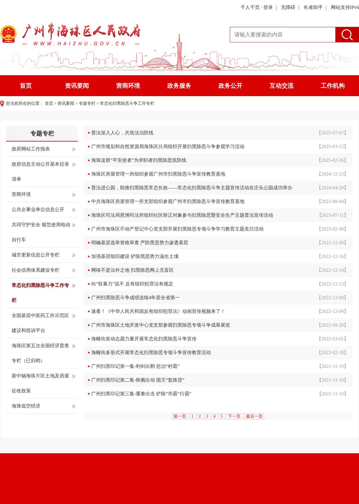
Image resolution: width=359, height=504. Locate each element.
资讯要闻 (77, 85)
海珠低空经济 (26, 405)
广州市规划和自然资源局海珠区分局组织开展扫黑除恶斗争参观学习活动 (167, 146)
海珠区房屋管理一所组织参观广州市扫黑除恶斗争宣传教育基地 (158, 173)
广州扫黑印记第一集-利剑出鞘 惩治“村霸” (135, 366)
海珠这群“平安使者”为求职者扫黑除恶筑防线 (138, 160)
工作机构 (333, 85)
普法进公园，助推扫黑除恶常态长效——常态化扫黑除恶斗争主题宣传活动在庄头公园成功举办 (191, 187)
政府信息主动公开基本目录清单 (40, 172)
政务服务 (179, 85)
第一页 (180, 416)
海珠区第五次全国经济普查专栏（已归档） (40, 353)
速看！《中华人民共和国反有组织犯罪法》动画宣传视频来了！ (158, 311)
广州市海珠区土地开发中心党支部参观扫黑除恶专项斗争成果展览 (160, 325)
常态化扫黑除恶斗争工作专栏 (127, 103)
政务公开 (230, 85)
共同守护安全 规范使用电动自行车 (41, 232)
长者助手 (313, 7)
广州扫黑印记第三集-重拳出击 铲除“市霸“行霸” (141, 393)
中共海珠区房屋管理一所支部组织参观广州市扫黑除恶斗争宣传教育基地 (167, 201)
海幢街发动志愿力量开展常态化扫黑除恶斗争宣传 (144, 338)
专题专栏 (87, 103)
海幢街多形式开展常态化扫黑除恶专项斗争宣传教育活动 (151, 352)
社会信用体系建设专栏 (36, 270)
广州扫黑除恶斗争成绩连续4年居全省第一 (135, 297)
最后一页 (254, 416)
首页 (26, 85)
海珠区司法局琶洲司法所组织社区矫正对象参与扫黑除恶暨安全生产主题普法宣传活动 (182, 215)
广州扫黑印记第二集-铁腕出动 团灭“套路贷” (138, 379)
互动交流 (281, 85)
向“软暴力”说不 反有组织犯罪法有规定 (132, 283)
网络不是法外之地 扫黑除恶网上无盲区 (132, 270)
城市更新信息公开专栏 (36, 254)
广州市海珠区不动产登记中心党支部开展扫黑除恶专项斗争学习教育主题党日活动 (177, 228)
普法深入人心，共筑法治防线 (122, 132)
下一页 (235, 416)
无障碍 (288, 7)
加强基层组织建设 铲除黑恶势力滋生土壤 (135, 256)
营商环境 (128, 85)
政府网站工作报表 (31, 148)
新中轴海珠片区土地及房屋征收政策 (40, 383)
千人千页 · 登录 (257, 7)
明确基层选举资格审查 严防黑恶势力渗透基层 (139, 242)
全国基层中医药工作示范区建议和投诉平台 (40, 323)
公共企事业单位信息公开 (38, 209)
